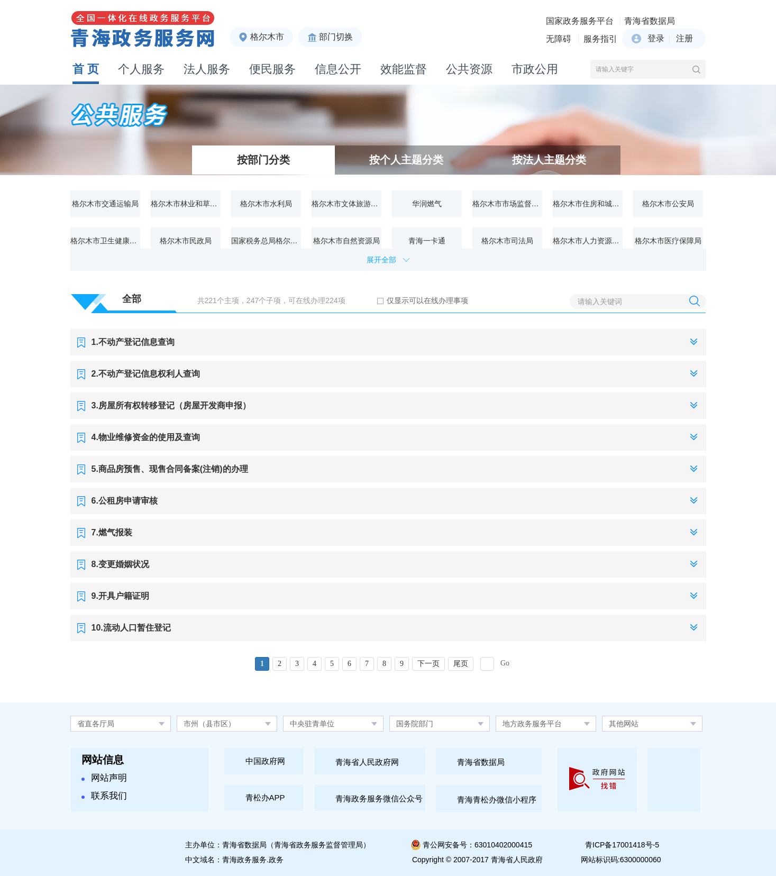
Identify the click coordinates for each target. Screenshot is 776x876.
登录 (655, 38)
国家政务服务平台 (580, 20)
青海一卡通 (426, 240)
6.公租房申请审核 (125, 500)
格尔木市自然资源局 (346, 240)
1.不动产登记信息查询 (133, 341)
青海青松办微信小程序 (496, 799)
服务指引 (600, 38)
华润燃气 (427, 203)
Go (504, 663)
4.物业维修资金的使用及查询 (146, 437)
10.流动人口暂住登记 (131, 627)
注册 (684, 38)
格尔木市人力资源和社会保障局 (588, 240)
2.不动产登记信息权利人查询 (146, 373)
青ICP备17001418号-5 (622, 845)
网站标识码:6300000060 (621, 859)
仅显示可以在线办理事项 (427, 300)
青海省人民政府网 (367, 762)
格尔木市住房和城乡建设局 (588, 203)
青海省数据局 (649, 20)
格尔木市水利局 (266, 203)
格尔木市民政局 (186, 240)
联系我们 (104, 796)
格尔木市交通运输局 (105, 203)
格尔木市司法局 (507, 240)
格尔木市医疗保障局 (668, 240)
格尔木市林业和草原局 (186, 203)
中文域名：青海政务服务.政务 (234, 859)
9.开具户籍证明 (120, 595)
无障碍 (558, 38)
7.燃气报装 (112, 532)
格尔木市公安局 (668, 203)
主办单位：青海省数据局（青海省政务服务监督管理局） (277, 845)
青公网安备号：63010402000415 (477, 845)
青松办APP (265, 797)
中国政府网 (265, 760)
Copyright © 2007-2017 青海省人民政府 (477, 859)
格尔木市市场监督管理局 (507, 203)
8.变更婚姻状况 (120, 564)
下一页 (428, 664)
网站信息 (102, 759)
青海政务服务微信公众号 (379, 798)
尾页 (460, 664)
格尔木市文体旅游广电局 (346, 203)
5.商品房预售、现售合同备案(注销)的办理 (170, 468)
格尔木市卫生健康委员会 (105, 240)
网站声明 (104, 778)
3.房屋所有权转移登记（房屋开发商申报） (171, 405)
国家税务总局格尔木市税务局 (266, 240)
